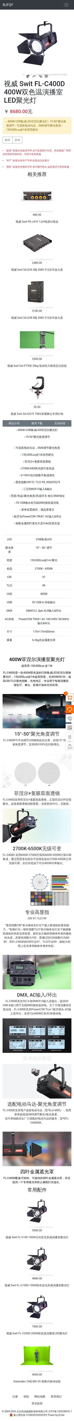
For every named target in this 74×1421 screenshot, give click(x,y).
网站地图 (39, 1396)
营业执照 (37, 1403)
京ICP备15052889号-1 (60, 1411)
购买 (7, 140)
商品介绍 (14, 423)
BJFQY (8, 5)
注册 (15, 1396)
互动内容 (59, 423)
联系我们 (56, 1396)
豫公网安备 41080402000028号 (28, 1415)
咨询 (17, 140)
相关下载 (36, 423)
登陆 (26, 1396)
